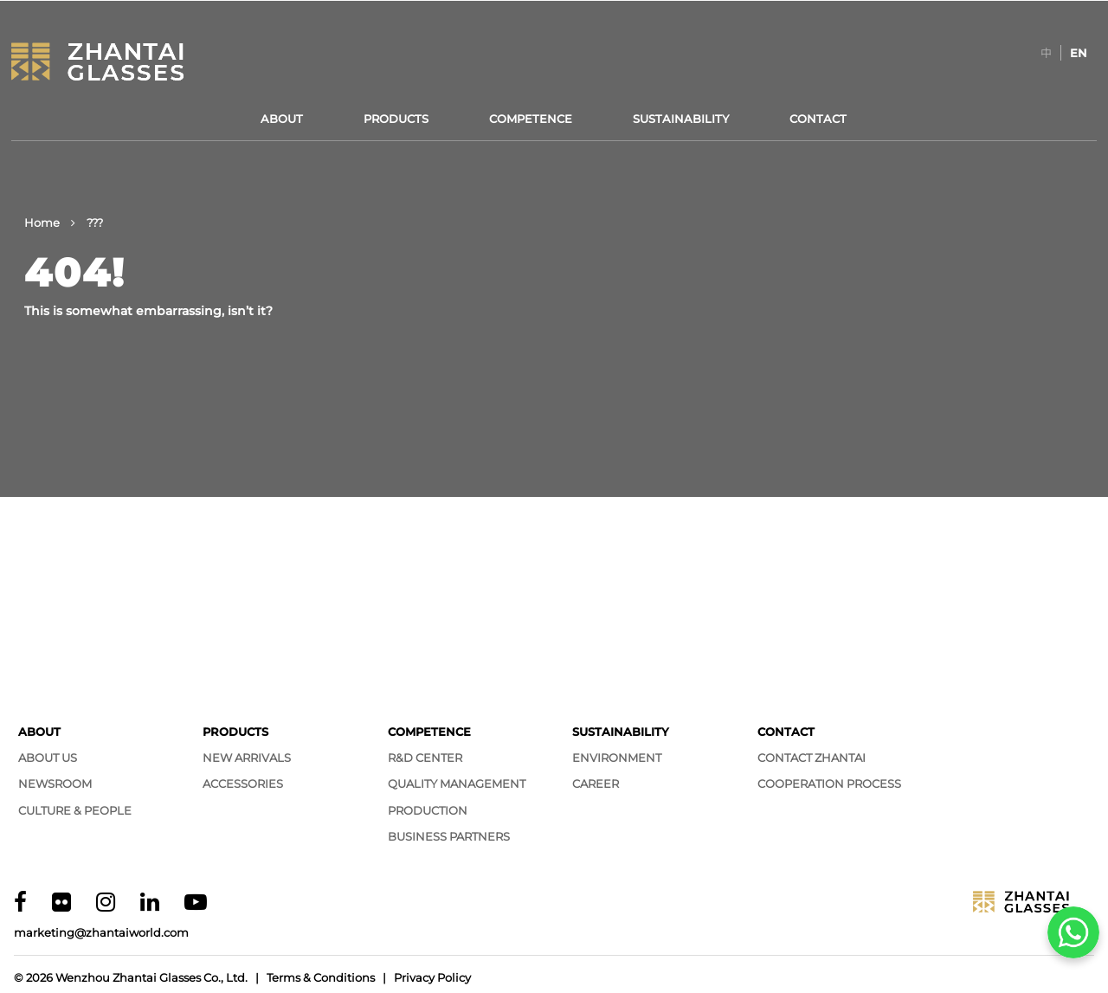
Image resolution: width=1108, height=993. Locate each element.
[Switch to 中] (1046, 53)
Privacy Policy (432, 977)
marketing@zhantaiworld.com (101, 932)
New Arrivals (247, 757)
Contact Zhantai (811, 757)
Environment (616, 757)
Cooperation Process (829, 783)
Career (595, 783)
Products (396, 119)
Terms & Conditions (321, 977)
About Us (47, 757)
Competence (530, 119)
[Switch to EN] (1078, 53)
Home (42, 222)
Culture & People (75, 810)
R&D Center (425, 757)
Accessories (243, 783)
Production (427, 810)
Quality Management (456, 783)
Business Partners (449, 836)
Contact (818, 119)
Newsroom (55, 783)
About (282, 119)
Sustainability (681, 119)
